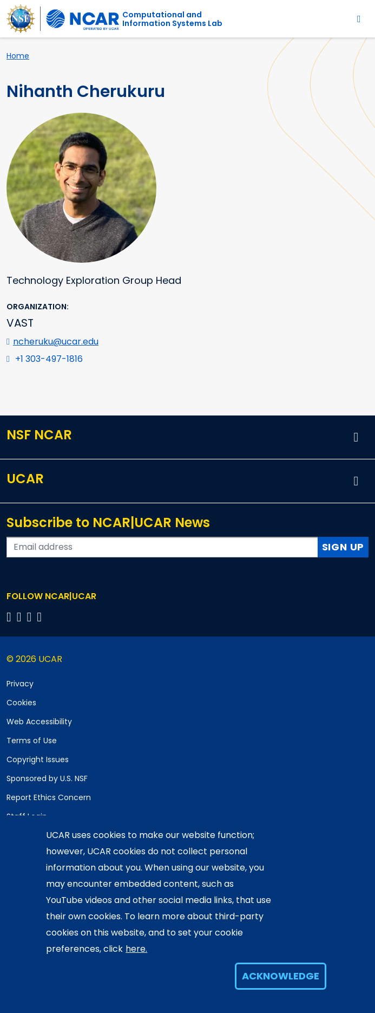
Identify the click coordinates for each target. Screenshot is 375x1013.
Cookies (21, 702)
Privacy (20, 683)
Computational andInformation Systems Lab (172, 19)
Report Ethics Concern (48, 797)
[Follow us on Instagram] (31, 617)
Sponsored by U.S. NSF (47, 778)
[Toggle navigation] (359, 18)
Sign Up (343, 547)
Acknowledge (280, 976)
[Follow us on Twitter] (21, 617)
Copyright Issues (37, 759)
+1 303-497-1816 (49, 359)
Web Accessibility (39, 721)
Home (17, 55)
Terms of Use (31, 740)
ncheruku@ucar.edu (55, 341)
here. (136, 949)
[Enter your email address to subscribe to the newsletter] (162, 547)
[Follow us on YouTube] (41, 617)
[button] (356, 437)
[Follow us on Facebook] (10, 617)
